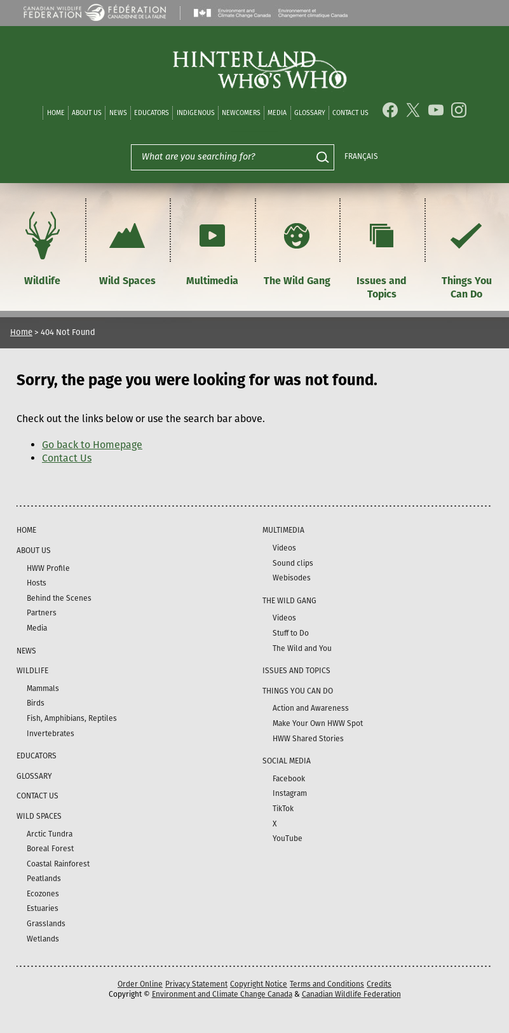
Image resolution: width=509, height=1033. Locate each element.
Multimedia (212, 247)
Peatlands (44, 878)
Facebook (289, 778)
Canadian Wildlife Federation (351, 994)
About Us (87, 113)
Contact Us (350, 113)
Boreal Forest (50, 848)
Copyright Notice (258, 984)
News (118, 113)
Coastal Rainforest (58, 863)
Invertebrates (50, 733)
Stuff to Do (291, 633)
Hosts (36, 582)
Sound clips (293, 563)
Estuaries (42, 908)
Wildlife (42, 247)
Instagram (290, 793)
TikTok (283, 808)
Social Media (286, 760)
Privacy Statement (196, 984)
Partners (42, 612)
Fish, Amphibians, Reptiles (72, 718)
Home (56, 113)
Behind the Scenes (59, 598)
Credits (379, 984)
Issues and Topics (382, 253)
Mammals (43, 688)
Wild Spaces (127, 247)
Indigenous (196, 113)
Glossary (309, 113)
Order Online (140, 984)
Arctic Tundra (49, 834)
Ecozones (43, 893)
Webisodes (292, 577)
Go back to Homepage (92, 445)
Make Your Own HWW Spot (318, 723)
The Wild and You (302, 648)
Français (361, 156)
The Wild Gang (297, 247)
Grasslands (46, 923)
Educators (151, 113)
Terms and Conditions (327, 984)
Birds (35, 703)
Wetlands (43, 938)
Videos (284, 548)
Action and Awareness (311, 708)
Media (277, 113)
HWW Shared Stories (308, 738)
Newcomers (241, 113)
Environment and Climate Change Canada (222, 994)
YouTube (287, 838)
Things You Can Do (466, 253)
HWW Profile (48, 568)
